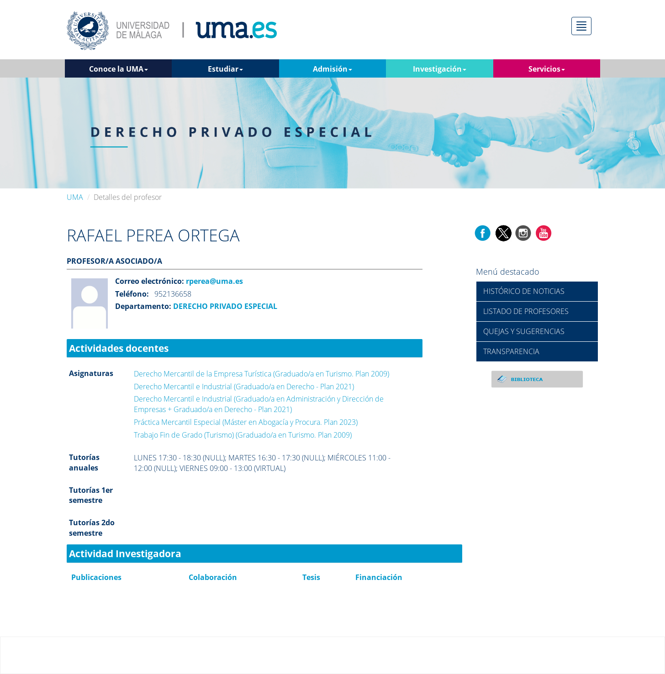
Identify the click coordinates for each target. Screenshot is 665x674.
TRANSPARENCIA (511, 351)
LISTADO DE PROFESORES (526, 311)
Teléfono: (132, 294)
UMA (75, 197)
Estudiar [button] (225, 69)
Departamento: (143, 306)
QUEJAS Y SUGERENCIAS (524, 331)
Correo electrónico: (149, 281)
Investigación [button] (439, 69)
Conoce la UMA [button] (118, 69)
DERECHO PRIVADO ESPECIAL (224, 306)
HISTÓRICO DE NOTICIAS (524, 291)
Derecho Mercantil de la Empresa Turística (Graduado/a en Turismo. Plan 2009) (261, 374)
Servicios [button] (546, 69)
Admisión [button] (332, 69)
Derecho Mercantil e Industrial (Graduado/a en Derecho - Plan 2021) (244, 386)
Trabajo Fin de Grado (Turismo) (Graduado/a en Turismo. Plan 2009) (243, 435)
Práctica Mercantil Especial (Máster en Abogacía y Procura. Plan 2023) (246, 422)
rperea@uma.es (213, 281)
